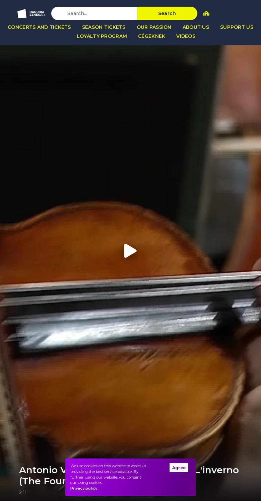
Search (167, 13)
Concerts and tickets (39, 27)
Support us (236, 27)
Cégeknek (151, 36)
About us (196, 27)
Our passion (154, 27)
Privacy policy (83, 488)
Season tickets (104, 27)
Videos (185, 36)
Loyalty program (102, 36)
